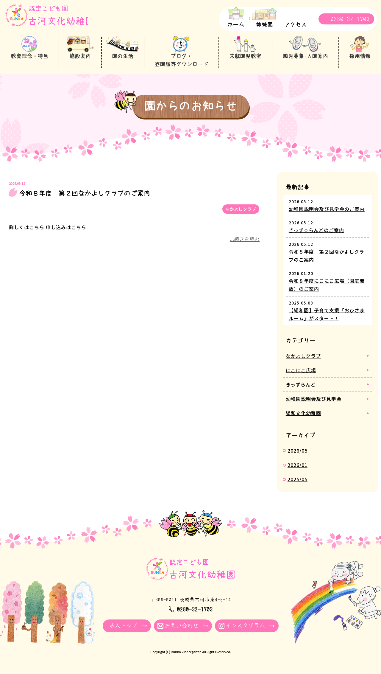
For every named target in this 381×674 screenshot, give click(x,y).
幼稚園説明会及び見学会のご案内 (327, 208)
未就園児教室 (245, 56)
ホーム (235, 24)
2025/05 (297, 478)
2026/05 (297, 450)
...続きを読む (245, 238)
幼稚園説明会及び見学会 (313, 398)
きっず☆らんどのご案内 (316, 229)
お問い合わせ (182, 625)
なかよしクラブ (240, 208)
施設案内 (79, 56)
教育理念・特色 (29, 56)
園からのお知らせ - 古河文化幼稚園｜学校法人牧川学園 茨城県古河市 (51, 19)
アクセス (295, 24)
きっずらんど (301, 383)
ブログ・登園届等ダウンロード (180, 60)
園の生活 (121, 56)
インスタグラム (245, 625)
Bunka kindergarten (186, 651)
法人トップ (123, 625)
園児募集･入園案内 (305, 56)
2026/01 (297, 464)
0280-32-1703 (350, 19)
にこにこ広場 (301, 369)
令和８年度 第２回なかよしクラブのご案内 (84, 193)
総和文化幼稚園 (303, 412)
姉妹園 (264, 24)
